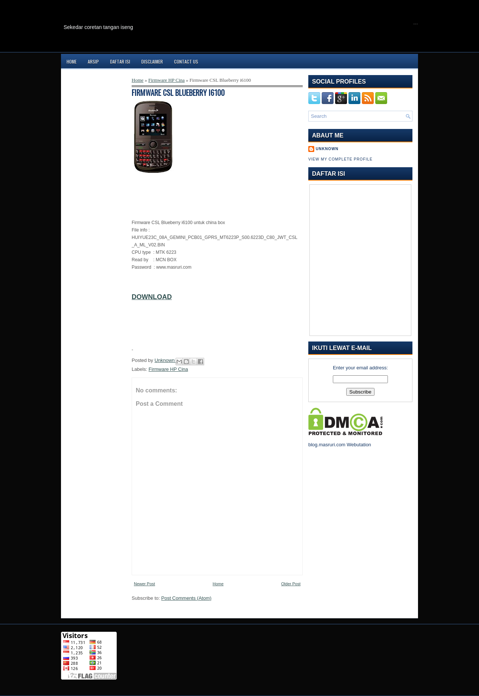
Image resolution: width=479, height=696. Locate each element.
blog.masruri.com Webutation (339, 444)
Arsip (93, 61)
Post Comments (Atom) (186, 598)
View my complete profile (340, 159)
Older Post (290, 584)
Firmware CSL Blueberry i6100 (178, 92)
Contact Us (186, 61)
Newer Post (144, 584)
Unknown (165, 360)
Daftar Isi (120, 61)
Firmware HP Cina (166, 80)
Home (72, 61)
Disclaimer (152, 61)
